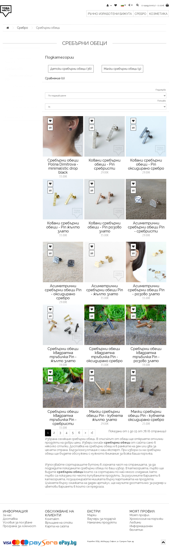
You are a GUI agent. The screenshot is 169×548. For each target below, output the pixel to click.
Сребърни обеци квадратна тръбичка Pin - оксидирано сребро (105, 355)
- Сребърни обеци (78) (19, 81)
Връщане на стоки (59, 522)
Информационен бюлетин (141, 528)
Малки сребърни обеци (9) (122, 69)
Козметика (158, 14)
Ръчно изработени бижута (110, 14)
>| (92, 432)
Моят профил (139, 515)
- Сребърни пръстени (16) (21, 112)
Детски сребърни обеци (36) (71, 69)
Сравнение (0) (55, 78)
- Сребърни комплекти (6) (14, 102)
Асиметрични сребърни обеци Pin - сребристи (146, 227)
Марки (91, 515)
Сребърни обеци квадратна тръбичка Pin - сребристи (63, 417)
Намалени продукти (102, 522)
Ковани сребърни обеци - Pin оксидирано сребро (146, 164)
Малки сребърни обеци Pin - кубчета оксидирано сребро (146, 415)
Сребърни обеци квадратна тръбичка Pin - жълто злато (63, 355)
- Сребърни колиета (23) (20, 91)
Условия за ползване (17, 522)
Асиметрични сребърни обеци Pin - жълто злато (104, 290)
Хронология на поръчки (146, 519)
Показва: (161, 100)
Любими (135, 522)
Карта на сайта (57, 526)
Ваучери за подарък (101, 519)
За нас (7, 515)
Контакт (52, 519)
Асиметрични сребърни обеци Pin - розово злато (146, 290)
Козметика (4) (14, 121)
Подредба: (160, 89)
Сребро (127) (14, 72)
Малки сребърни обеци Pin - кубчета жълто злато (105, 415)
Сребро (140, 14)
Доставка (10, 519)
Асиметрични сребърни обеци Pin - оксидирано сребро (63, 292)
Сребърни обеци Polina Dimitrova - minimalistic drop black (63, 166)
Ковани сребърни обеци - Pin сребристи (105, 164)
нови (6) (10, 55)
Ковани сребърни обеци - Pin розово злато (104, 227)
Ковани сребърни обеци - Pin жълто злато (63, 227)
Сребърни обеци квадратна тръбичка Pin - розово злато (146, 355)
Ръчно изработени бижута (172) (18, 64)
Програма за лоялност (19, 526)
